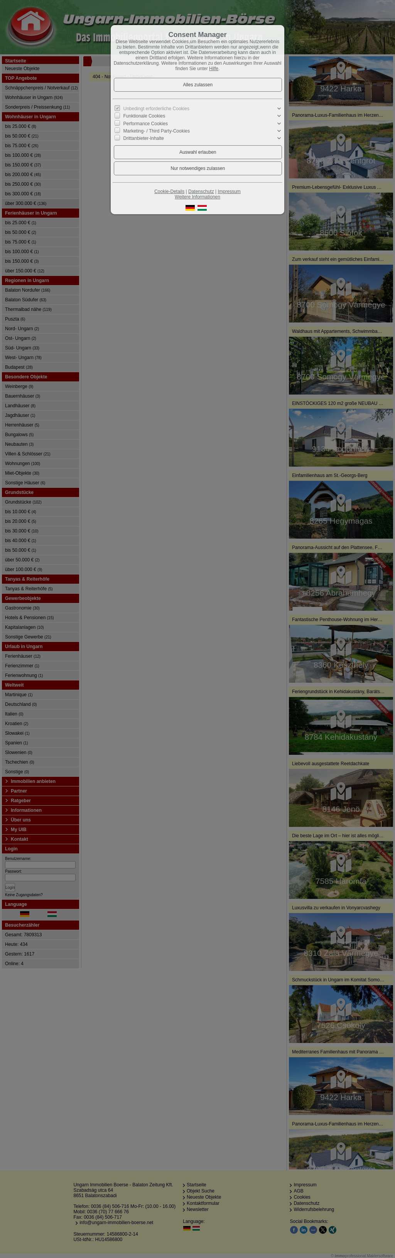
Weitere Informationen (197, 197)
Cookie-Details (169, 191)
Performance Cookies (145, 123)
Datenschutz (201, 191)
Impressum (229, 191)
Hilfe (213, 68)
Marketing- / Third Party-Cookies (156, 131)
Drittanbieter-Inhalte (143, 138)
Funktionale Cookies (144, 116)
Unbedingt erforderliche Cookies (156, 108)
